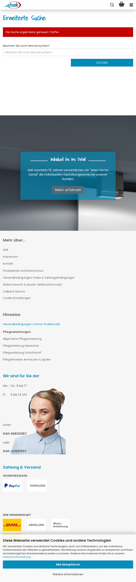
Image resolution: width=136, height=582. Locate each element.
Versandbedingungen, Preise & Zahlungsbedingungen (39, 278)
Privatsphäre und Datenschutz (23, 271)
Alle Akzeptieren (68, 564)
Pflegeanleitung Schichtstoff (22, 353)
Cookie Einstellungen (17, 298)
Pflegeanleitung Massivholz (21, 346)
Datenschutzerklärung (17, 557)
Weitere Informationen (68, 574)
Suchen (102, 63)
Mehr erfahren (68, 190)
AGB (5, 250)
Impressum (10, 257)
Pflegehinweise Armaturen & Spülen (27, 359)
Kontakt (8, 264)
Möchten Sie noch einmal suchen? (26, 46)
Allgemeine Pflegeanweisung (22, 339)
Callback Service (14, 291)
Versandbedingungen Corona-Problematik (31, 324)
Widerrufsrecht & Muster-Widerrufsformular (32, 284)
